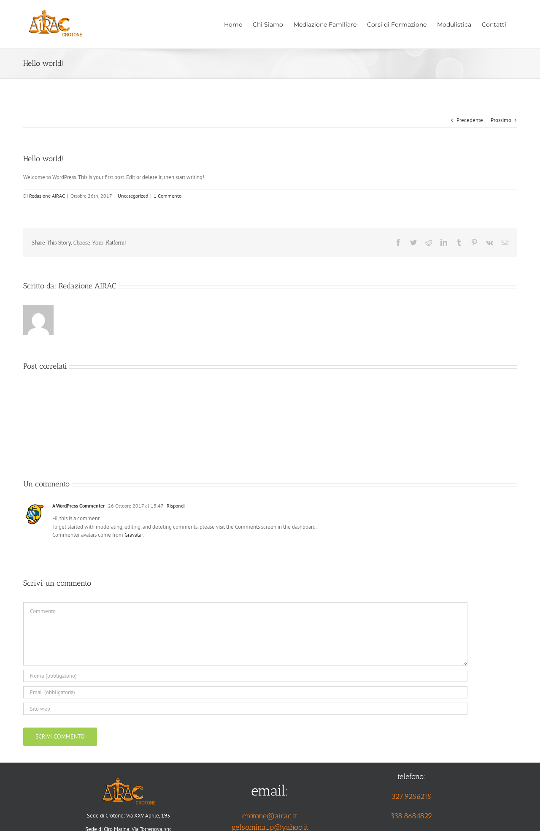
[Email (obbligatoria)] (245, 692)
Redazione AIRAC (47, 196)
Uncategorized (133, 196)
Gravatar (133, 534)
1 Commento (167, 196)
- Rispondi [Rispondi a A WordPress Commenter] (174, 505)
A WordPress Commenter (78, 505)
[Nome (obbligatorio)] (245, 676)
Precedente (469, 120)
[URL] (245, 709)
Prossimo (501, 120)
